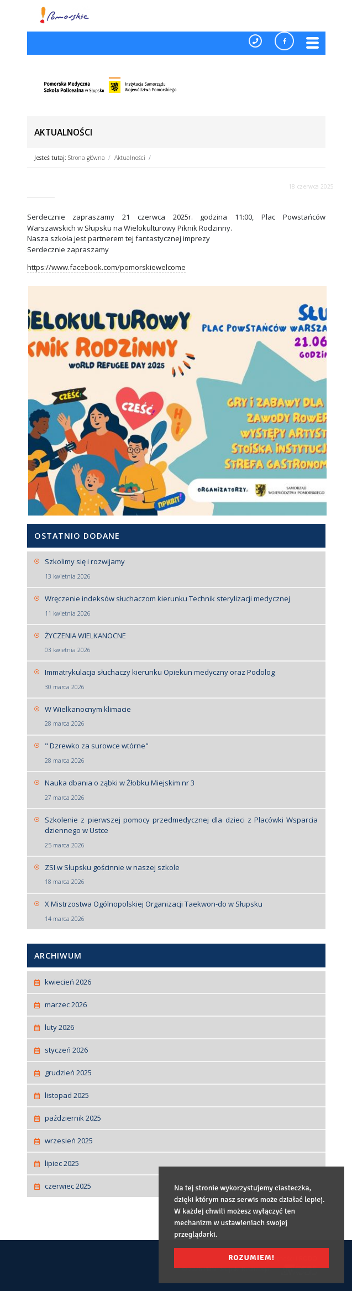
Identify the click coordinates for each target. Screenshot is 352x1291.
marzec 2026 (66, 1004)
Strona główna (86, 158)
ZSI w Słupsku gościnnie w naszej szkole (181, 874)
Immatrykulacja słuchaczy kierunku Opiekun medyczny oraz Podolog (181, 679)
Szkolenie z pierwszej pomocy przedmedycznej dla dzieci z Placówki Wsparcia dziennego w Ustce (181, 832)
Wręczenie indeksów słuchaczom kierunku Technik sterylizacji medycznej (181, 606)
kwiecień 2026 (68, 982)
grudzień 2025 (68, 1072)
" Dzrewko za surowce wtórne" (181, 753)
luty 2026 (59, 1027)
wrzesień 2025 (69, 1141)
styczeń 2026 (66, 1050)
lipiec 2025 (62, 1163)
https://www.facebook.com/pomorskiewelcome (106, 267)
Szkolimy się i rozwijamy (181, 568)
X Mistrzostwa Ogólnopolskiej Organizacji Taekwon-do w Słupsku (181, 911)
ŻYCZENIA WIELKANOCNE (181, 643)
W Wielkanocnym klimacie (181, 716)
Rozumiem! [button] (251, 1257)
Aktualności (129, 158)
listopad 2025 (67, 1095)
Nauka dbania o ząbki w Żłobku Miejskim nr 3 (181, 790)
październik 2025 (73, 1118)
